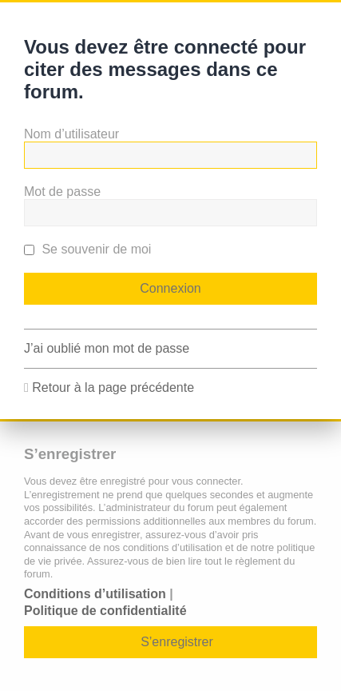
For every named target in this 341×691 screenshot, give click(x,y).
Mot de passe (62, 191)
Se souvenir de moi (87, 249)
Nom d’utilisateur (71, 134)
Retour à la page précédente (113, 387)
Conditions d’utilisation (95, 594)
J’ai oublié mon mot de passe (106, 348)
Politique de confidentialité (105, 610)
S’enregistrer (177, 642)
